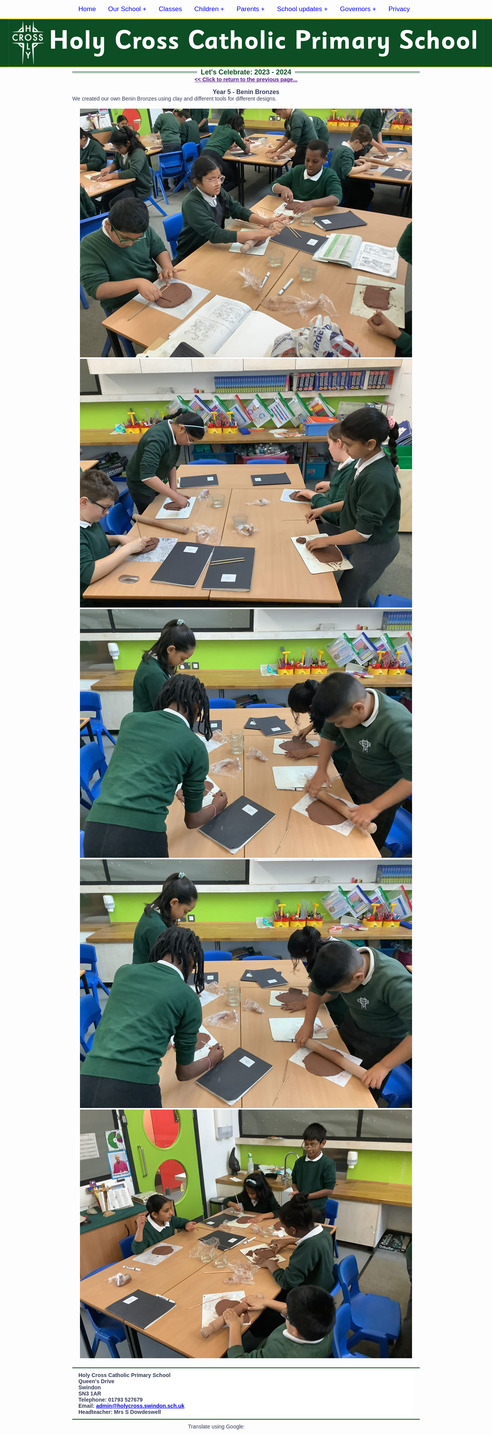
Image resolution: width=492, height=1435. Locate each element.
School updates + (302, 9)
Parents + (251, 9)
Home (87, 9)
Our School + (127, 9)
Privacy (399, 9)
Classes (170, 9)
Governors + (358, 9)
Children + (209, 9)
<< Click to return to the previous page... (246, 79)
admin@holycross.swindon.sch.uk (140, 1406)
